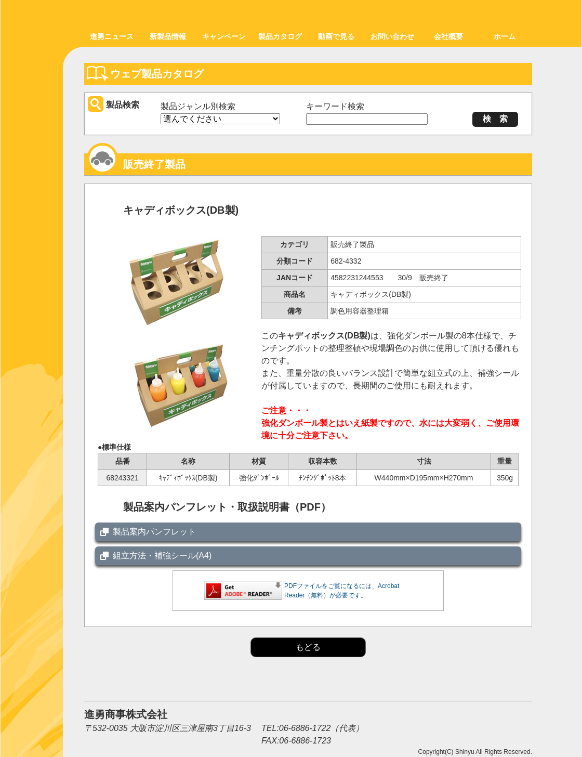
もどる (308, 647)
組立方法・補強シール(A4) (162, 555)
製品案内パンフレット (154, 531)
